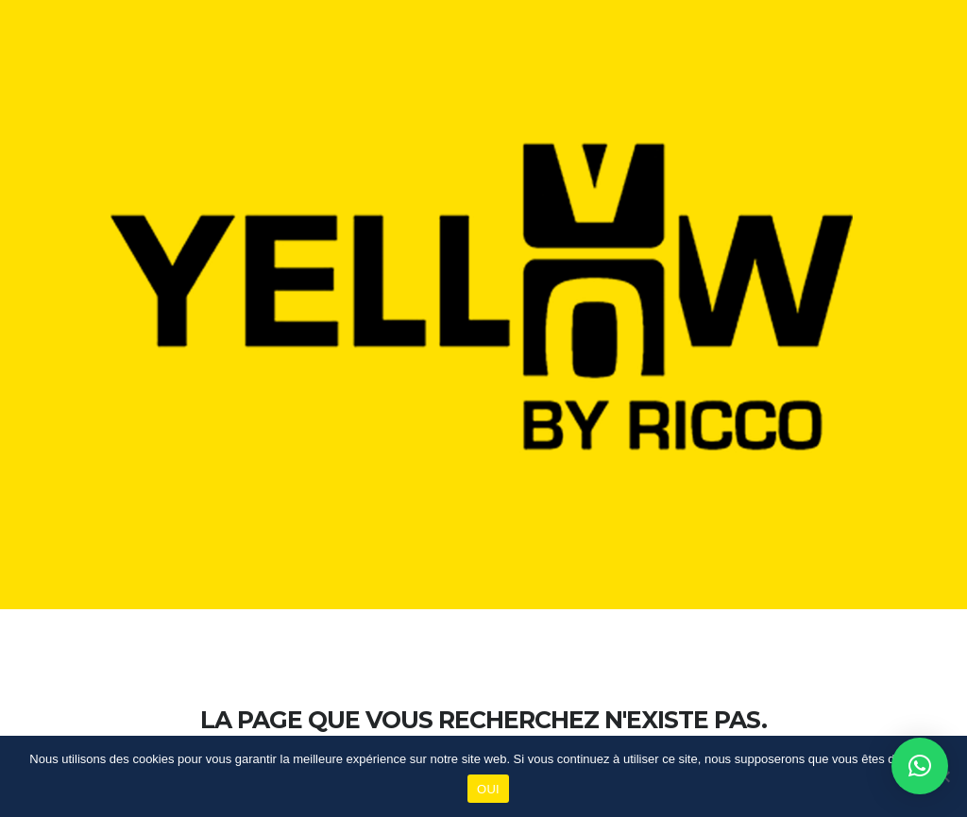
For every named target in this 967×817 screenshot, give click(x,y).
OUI (488, 789)
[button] (919, 766)
